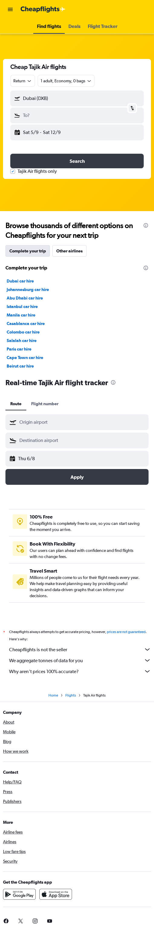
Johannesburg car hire (28, 289)
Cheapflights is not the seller (80, 649)
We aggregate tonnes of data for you (80, 660)
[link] (20, 921)
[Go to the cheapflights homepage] (43, 9)
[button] (10, 9)
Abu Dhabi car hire (25, 298)
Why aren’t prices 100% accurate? (80, 671)
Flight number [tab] (44, 403)
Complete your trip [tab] (27, 250)
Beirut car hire (20, 366)
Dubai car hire (20, 281)
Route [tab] (15, 403)
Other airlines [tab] (69, 250)
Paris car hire (19, 349)
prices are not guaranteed (126, 632)
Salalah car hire (22, 340)
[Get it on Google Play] (19, 894)
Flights (70, 695)
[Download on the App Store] (55, 894)
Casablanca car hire (26, 323)
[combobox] (22, 81)
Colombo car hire (23, 332)
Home (53, 695)
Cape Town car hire (25, 357)
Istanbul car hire (22, 306)
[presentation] (146, 225)
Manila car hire (21, 315)
